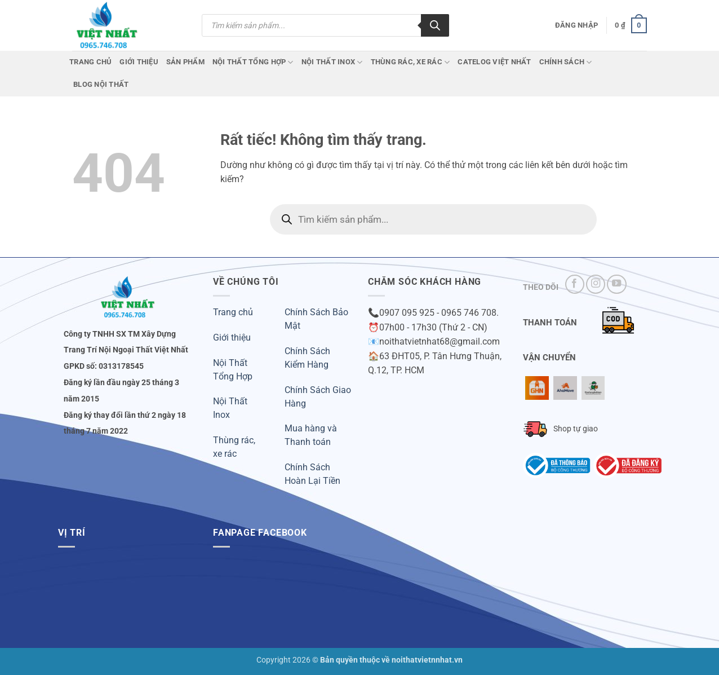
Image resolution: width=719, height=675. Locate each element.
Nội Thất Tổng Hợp (253, 62)
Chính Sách (565, 62)
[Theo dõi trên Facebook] (574, 284)
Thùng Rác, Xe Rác (410, 62)
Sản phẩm (185, 62)
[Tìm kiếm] (435, 25)
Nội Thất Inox (332, 62)
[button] (576, 25)
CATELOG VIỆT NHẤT (494, 62)
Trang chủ (90, 62)
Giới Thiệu (138, 62)
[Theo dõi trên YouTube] (616, 284)
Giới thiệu (232, 337)
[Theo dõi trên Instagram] (595, 284)
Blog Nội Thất (100, 84)
